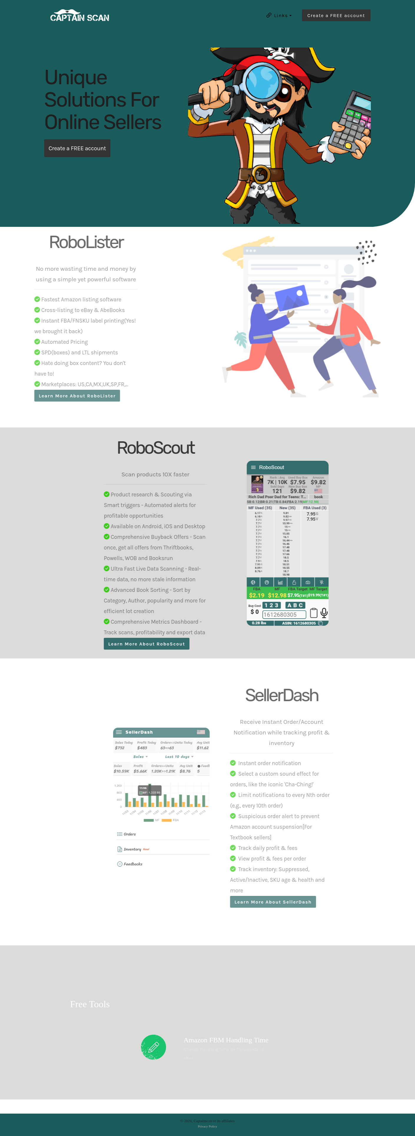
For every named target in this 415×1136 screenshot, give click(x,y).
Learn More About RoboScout (161, 644)
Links (276, 15)
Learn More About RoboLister (63, 396)
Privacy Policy (207, 1126)
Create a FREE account (336, 15)
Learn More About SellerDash (259, 902)
